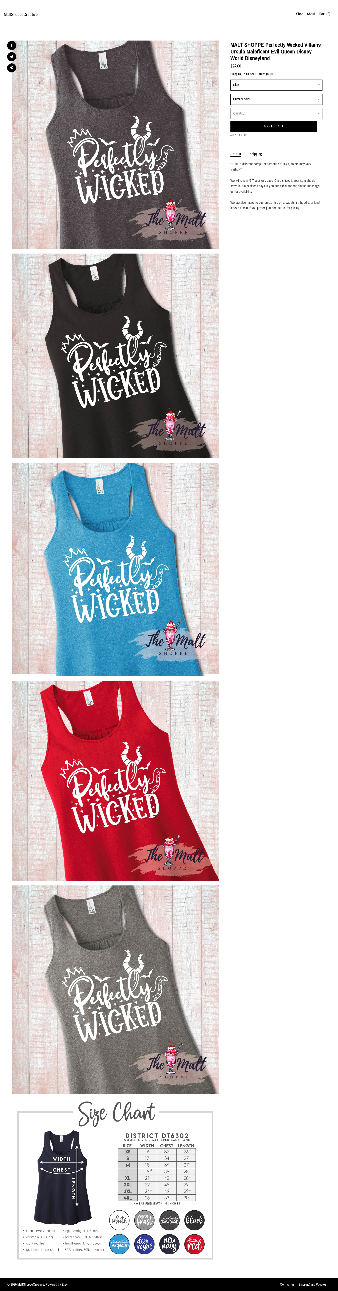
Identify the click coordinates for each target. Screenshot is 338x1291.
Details (235, 153)
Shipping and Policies (312, 1284)
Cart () (324, 14)
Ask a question (238, 134)
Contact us (287, 1284)
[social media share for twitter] (12, 57)
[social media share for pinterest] (12, 68)
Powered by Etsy (57, 1284)
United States (255, 74)
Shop (299, 14)
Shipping (256, 153)
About (311, 14)
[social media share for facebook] (11, 45)
